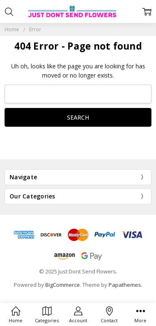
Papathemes (125, 284)
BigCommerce (62, 284)
